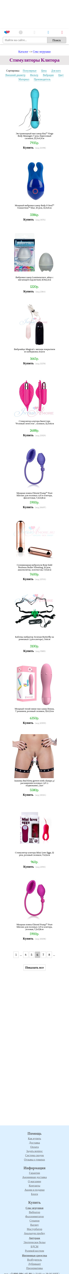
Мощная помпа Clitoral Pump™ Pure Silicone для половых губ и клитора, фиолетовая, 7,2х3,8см (35, 495)
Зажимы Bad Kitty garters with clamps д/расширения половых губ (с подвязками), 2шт (34, 783)
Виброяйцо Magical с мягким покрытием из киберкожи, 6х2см (34, 350)
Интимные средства (34, 1255)
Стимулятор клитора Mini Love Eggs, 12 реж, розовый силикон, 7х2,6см (34, 853)
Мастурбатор (34, 1229)
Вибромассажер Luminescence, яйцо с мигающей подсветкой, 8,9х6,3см (34, 278)
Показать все (34, 967)
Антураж (34, 1238)
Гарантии (34, 1173)
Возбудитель (34, 1259)
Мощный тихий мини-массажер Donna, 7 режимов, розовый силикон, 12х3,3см (34, 710)
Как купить (34, 1138)
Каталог (23, 51)
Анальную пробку (34, 1233)
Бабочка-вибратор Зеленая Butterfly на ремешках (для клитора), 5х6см (34, 638)
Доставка (34, 1142)
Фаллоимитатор (34, 1216)
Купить (28, 147)
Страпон (34, 1220)
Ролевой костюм (34, 1250)
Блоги (34, 1194)
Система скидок (34, 1155)
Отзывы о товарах (34, 1159)
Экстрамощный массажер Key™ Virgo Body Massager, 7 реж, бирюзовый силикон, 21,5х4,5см (34, 135)
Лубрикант (34, 1264)
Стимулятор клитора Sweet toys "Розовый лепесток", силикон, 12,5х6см (34, 422)
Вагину (34, 1224)
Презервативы (34, 1268)
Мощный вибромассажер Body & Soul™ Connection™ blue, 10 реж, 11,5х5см (34, 206)
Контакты (34, 1185)
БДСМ (34, 1246)
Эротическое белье (35, 1242)
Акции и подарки (34, 1189)
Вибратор (34, 1212)
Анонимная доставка (34, 1177)
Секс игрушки (34, 1208)
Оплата (34, 1147)
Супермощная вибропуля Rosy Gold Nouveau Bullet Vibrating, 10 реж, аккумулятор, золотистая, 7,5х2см (34, 567)
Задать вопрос (34, 1151)
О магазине (34, 1181)
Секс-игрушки (42, 51)
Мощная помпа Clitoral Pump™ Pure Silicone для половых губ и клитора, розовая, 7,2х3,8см (35, 926)
